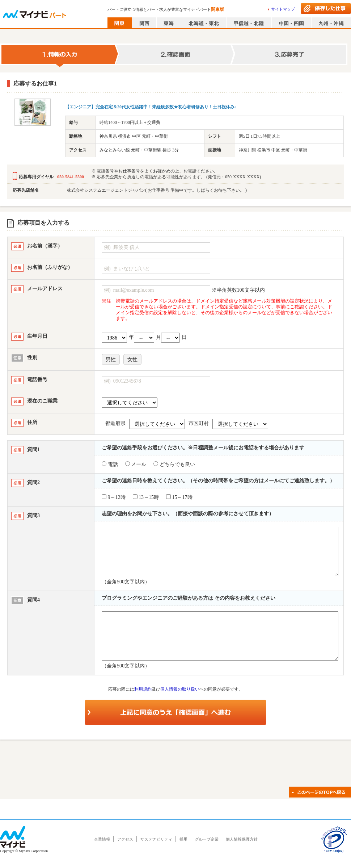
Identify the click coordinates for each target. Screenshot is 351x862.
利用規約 (143, 689)
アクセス (125, 839)
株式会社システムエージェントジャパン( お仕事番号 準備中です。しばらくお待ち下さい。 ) (157, 190)
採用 (183, 839)
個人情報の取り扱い (179, 689)
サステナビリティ (156, 839)
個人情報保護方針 (242, 839)
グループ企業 (207, 839)
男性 (111, 359)
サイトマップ (283, 9)
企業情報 (102, 839)
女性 (132, 359)
